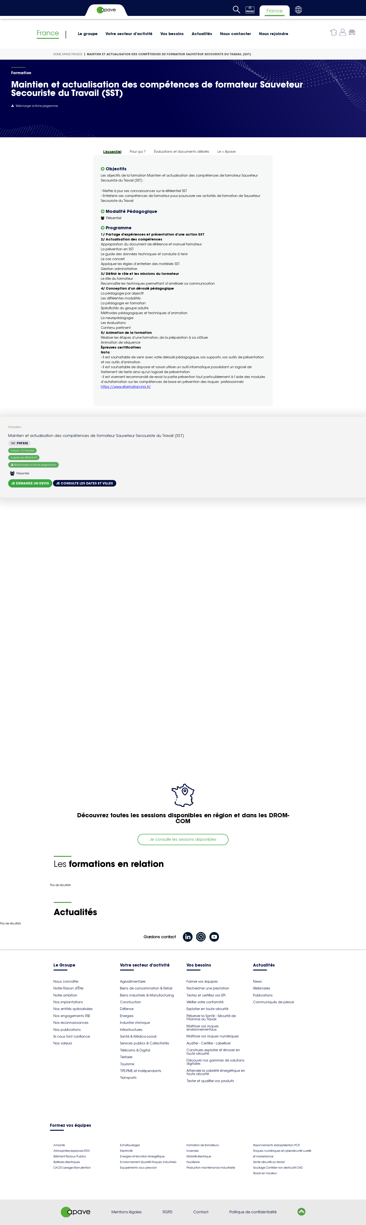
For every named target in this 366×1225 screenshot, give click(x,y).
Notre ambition (65, 995)
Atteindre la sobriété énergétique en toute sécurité (216, 1072)
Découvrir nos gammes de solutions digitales (215, 1062)
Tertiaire (126, 1057)
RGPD (167, 1212)
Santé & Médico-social (138, 1036)
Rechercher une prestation (208, 988)
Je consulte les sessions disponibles (183, 839)
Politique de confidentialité (253, 1212)
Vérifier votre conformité (205, 1002)
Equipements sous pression (138, 1167)
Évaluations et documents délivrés (181, 151)
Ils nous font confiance (71, 1036)
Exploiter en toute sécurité (207, 1009)
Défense (127, 1009)
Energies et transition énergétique (142, 1156)
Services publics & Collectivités (144, 1043)
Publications (263, 995)
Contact (200, 1212)
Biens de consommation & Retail (146, 988)
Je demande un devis (30, 483)
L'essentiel (112, 151)
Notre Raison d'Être (68, 988)
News (257, 981)
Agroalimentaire (132, 981)
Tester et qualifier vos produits (210, 1081)
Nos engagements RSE (71, 1016)
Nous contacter (235, 33)
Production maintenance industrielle (211, 1167)
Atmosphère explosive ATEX (71, 1150)
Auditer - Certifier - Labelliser (209, 1043)
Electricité (126, 1150)
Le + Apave (227, 151)
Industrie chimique (135, 1023)
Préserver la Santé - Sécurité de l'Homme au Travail (211, 1017)
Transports (128, 1078)
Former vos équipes (202, 981)
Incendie (192, 1150)
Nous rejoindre (273, 33)
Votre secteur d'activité (129, 33)
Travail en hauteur (265, 1173)
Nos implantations (68, 1002)
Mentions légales (127, 1212)
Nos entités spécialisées (73, 1009)
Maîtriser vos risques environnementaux (203, 1028)
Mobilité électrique (199, 1156)
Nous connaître (65, 981)
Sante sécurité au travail (269, 1162)
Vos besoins (172, 33)
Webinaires (261, 988)
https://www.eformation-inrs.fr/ (126, 387)
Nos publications (67, 1030)
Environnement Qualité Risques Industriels (148, 1162)
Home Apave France (67, 54)
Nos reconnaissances (70, 1023)
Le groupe (88, 33)
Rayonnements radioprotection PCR (276, 1145)
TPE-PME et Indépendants (140, 1071)
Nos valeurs (62, 1043)
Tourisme (127, 1064)
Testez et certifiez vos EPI (206, 995)
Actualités (202, 33)
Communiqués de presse (273, 1002)
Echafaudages (130, 1145)
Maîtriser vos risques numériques (213, 1036)
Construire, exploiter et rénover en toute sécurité (213, 1051)
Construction (130, 1002)
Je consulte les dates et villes (84, 483)
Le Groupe (64, 965)
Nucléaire (193, 1162)
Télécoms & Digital (135, 1050)
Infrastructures (131, 1030)
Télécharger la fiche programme (34, 106)
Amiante (59, 1145)
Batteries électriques (66, 1162)
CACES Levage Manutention (72, 1167)
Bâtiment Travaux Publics (69, 1156)
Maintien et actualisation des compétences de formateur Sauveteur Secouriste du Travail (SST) (169, 54)
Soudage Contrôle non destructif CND (278, 1167)
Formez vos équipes (70, 1125)
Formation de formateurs (203, 1145)
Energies (127, 1016)
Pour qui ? (138, 151)
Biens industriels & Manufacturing (147, 995)
